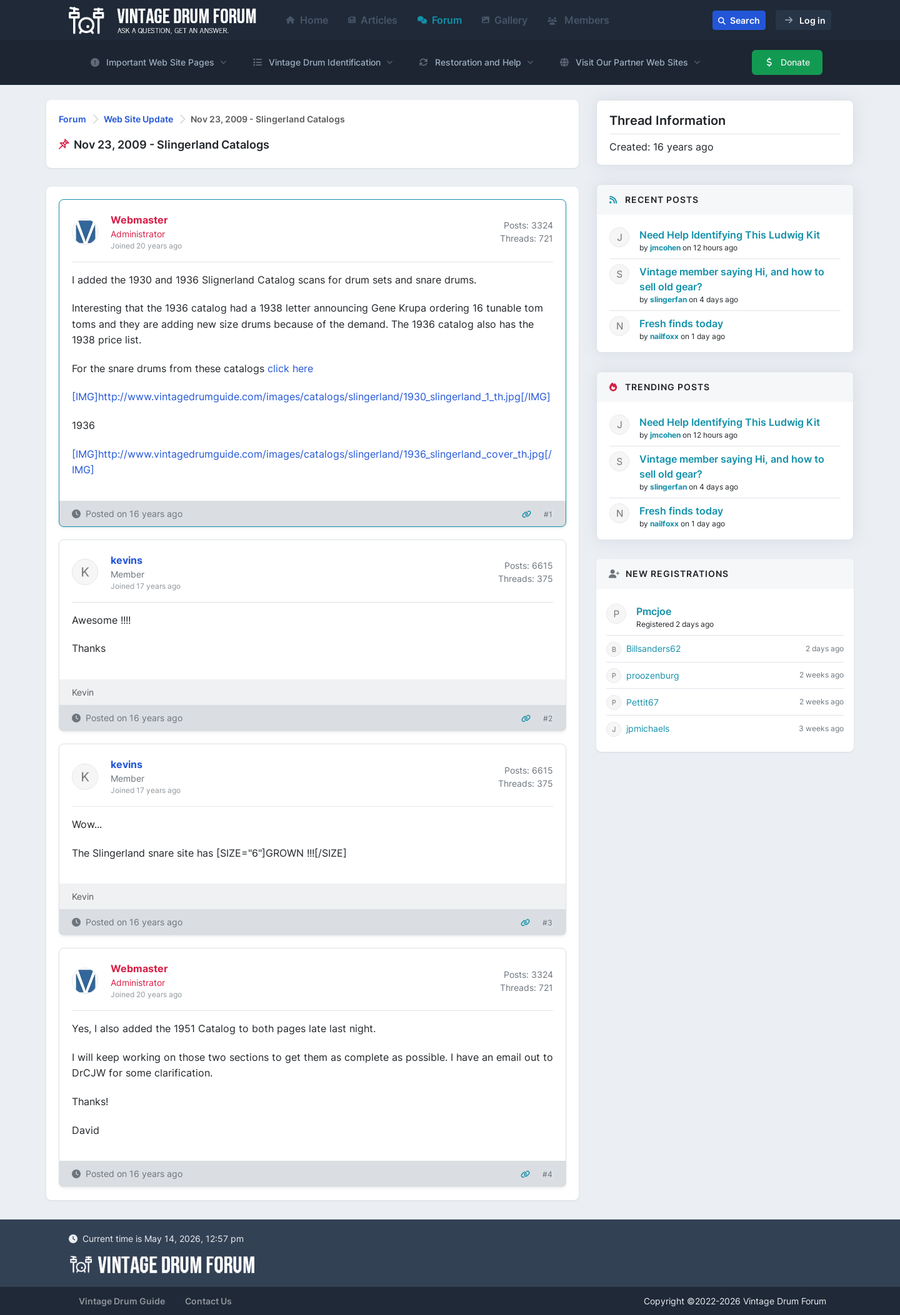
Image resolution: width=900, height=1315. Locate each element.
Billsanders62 (653, 648)
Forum (440, 20)
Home (307, 20)
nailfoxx (665, 336)
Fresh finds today (681, 323)
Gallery (505, 20)
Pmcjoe (653, 611)
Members (578, 20)
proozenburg (652, 675)
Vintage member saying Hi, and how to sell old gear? (731, 279)
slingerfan (669, 299)
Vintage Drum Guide (122, 1301)
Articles (373, 20)
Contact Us (208, 1301)
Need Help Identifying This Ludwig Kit (729, 235)
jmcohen (666, 247)
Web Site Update (138, 119)
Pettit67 (642, 702)
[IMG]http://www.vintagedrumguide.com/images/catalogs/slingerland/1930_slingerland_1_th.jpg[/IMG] (311, 396)
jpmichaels (647, 728)
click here (290, 368)
